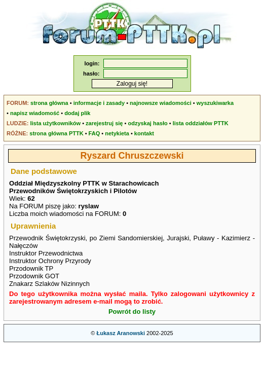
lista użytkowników (55, 123)
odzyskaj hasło (147, 123)
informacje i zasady (99, 103)
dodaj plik (77, 113)
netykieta (117, 133)
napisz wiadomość (34, 113)
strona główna (49, 103)
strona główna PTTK (56, 133)
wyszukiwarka (215, 103)
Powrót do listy (132, 311)
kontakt (144, 133)
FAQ (94, 133)
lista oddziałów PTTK (201, 123)
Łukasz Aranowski (120, 333)
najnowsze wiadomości (161, 103)
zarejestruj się (104, 123)
